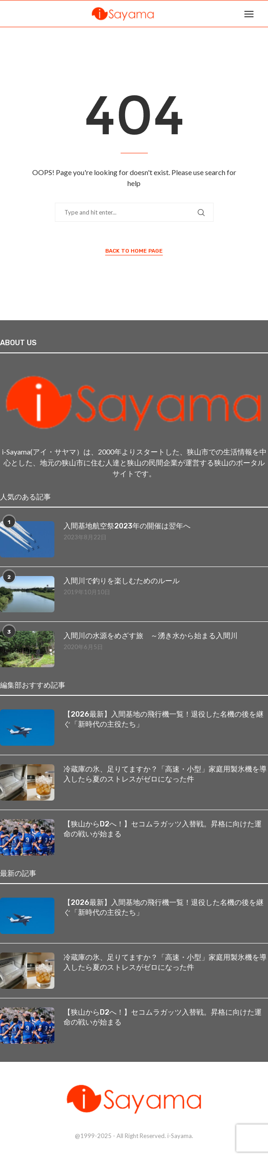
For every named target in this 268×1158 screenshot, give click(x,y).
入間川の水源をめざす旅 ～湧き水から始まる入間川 (150, 635)
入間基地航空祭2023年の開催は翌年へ (126, 526)
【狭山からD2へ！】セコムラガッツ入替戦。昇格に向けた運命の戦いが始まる (162, 829)
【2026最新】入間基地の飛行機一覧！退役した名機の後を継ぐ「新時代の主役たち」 (163, 719)
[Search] (263, 13)
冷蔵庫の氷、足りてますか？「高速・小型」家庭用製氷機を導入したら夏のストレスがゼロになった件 (165, 774)
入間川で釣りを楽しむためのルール (121, 581)
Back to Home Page (134, 251)
